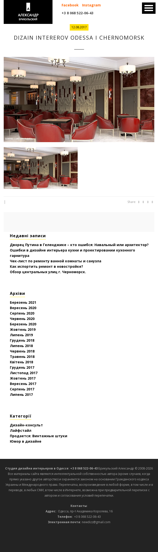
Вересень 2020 (23, 307)
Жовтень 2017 (22, 378)
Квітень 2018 (21, 362)
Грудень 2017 (22, 367)
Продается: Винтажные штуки (38, 436)
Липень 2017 (21, 394)
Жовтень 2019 (22, 329)
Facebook (70, 5)
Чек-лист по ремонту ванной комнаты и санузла (55, 261)
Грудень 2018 (22, 340)
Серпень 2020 (22, 313)
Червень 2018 (22, 351)
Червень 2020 (22, 318)
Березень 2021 (23, 302)
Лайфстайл (20, 430)
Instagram (91, 5)
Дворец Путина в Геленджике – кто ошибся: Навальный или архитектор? (79, 244)
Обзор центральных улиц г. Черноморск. (48, 271)
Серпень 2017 (22, 389)
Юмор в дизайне (25, 441)
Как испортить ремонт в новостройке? (46, 266)
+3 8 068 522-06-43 (77, 13)
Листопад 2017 (23, 372)
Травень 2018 (22, 356)
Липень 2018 (21, 345)
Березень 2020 (23, 324)
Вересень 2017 (23, 383)
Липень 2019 (21, 335)
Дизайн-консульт (26, 425)
